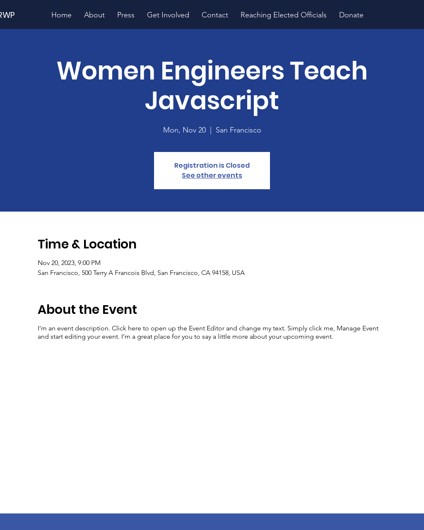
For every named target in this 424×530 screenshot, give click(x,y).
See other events (212, 175)
